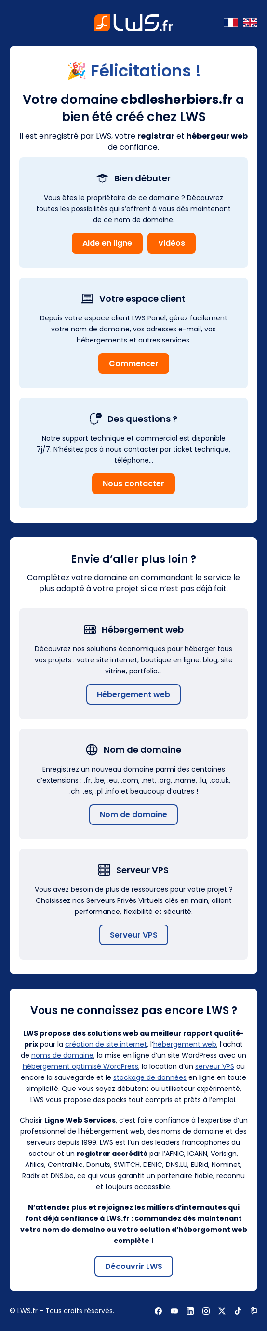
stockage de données (150, 1077)
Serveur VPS (134, 934)
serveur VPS (214, 1066)
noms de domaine (62, 1055)
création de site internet (106, 1044)
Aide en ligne (107, 243)
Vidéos (171, 243)
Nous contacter (133, 483)
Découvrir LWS (133, 1266)
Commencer (134, 363)
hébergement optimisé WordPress (80, 1066)
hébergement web (184, 1044)
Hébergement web (133, 694)
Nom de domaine (133, 814)
